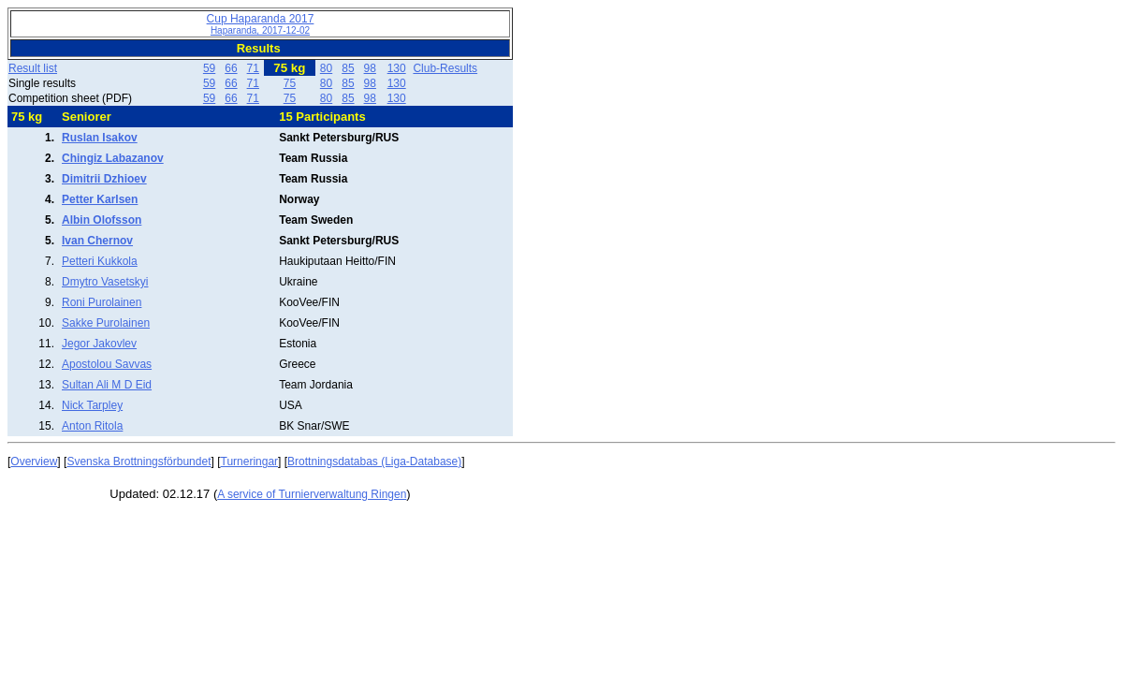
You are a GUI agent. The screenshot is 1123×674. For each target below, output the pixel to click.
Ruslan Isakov (100, 137)
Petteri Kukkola (100, 261)
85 (348, 68)
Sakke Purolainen (106, 323)
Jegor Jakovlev (99, 343)
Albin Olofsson (101, 220)
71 (253, 68)
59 (209, 68)
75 (290, 83)
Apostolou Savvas (107, 364)
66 (231, 68)
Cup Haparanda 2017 (260, 24)
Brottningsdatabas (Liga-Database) (374, 461)
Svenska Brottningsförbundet (138, 461)
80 (326, 68)
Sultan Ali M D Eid (107, 384)
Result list (32, 68)
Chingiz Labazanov (113, 158)
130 (396, 68)
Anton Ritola (92, 425)
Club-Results (445, 68)
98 (370, 68)
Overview (33, 461)
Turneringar (250, 461)
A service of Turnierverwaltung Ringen (311, 494)
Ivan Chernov (97, 240)
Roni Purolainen (101, 302)
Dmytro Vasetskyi (105, 281)
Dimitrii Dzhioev (104, 178)
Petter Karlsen (100, 199)
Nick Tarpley (92, 405)
